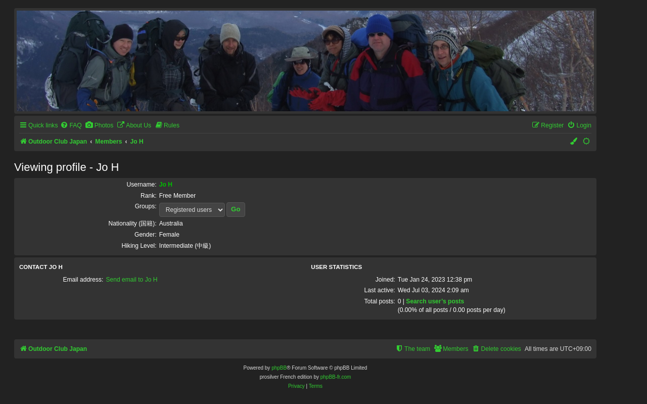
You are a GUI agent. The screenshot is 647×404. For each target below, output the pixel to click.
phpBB (279, 368)
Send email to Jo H (131, 279)
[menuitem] (70, 125)
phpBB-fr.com (335, 377)
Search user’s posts (435, 301)
